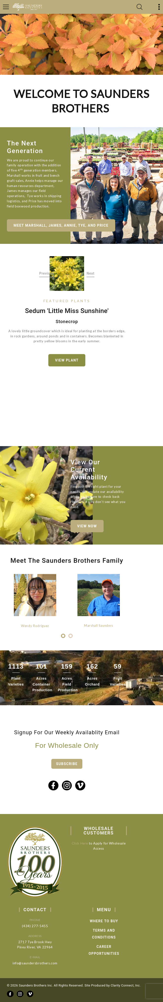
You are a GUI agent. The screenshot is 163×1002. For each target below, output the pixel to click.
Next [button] (90, 273)
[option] (67, 273)
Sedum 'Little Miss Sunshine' (67, 310)
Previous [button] (46, 273)
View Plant (66, 360)
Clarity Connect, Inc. (126, 985)
